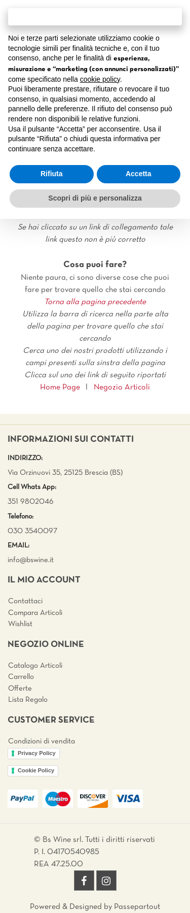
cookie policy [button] (100, 79)
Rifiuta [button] (52, 174)
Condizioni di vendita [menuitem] (41, 741)
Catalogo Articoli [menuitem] (35, 665)
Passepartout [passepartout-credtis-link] (137, 906)
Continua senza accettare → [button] (95, 16)
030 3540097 (32, 531)
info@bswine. (29, 560)
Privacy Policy (37, 753)
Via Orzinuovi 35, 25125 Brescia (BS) (65, 472)
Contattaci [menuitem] (25, 601)
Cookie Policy (36, 770)
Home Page (60, 387)
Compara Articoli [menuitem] (35, 612)
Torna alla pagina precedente (95, 302)
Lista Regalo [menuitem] (28, 699)
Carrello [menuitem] (21, 676)
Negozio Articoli (122, 387)
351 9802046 (31, 501)
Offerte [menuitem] (20, 688)
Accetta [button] (138, 174)
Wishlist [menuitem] (20, 624)
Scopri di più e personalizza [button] (94, 198)
